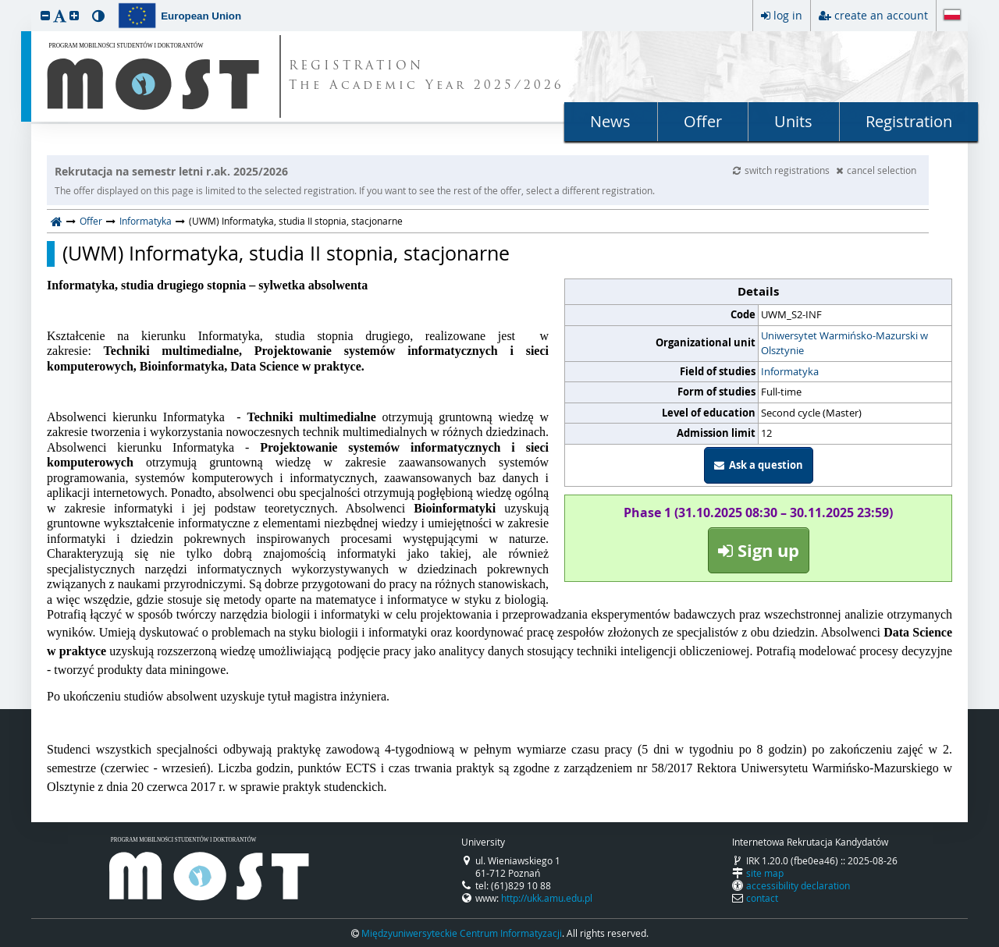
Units (793, 121)
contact (762, 898)
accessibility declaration (798, 885)
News (610, 121)
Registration (909, 121)
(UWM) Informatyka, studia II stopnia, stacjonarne (286, 253)
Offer (703, 121)
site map (765, 873)
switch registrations (782, 170)
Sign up (758, 550)
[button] (45, 15)
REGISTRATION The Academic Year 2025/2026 (426, 76)
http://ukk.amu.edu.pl (546, 898)
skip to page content (4, 4)
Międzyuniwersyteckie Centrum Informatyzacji (461, 933)
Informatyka (145, 221)
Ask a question (758, 465)
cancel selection (876, 170)
